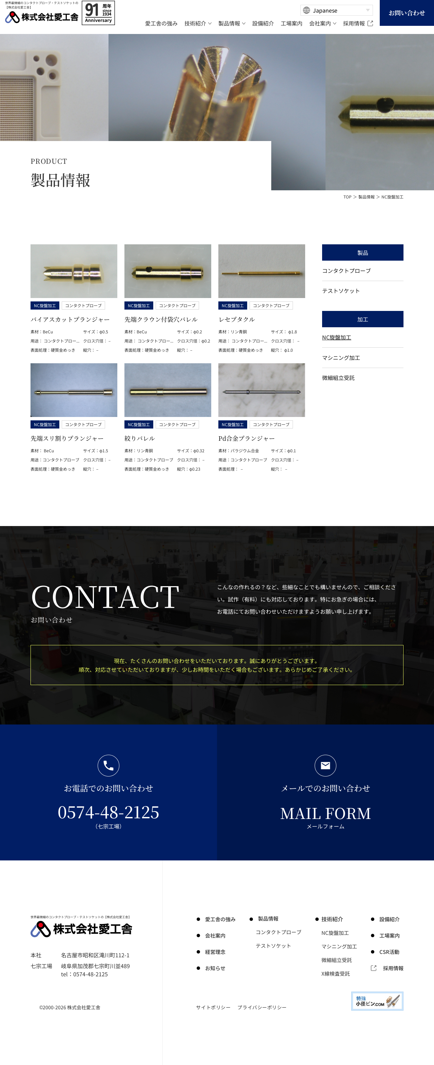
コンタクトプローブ (346, 271)
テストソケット (341, 294)
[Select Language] (336, 10)
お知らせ (213, 968)
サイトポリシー (213, 1007)
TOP (347, 196)
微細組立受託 (338, 386)
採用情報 (392, 968)
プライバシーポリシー (262, 1007)
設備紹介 (390, 919)
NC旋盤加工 (336, 342)
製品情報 (366, 196)
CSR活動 (390, 951)
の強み (219, 919)
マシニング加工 (341, 364)
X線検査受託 (337, 973)
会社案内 (213, 935)
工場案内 (390, 935)
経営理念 (213, 951)
